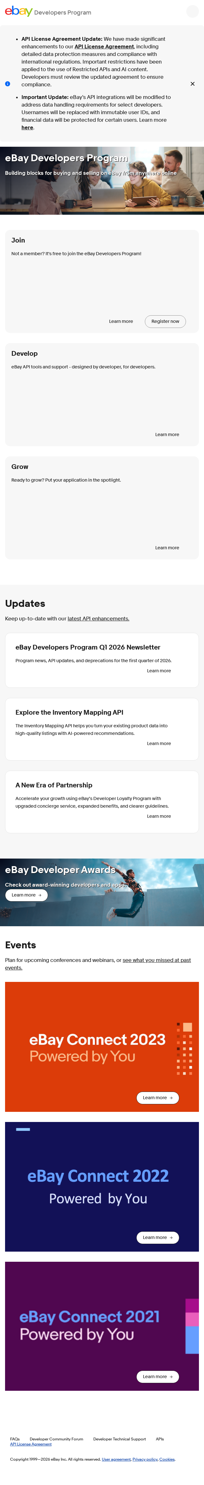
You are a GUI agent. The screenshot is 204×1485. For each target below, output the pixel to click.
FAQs (15, 1438)
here (27, 127)
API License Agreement (104, 46)
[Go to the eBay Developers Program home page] (48, 11)
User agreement (116, 1459)
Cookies (167, 1459)
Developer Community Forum (56, 1438)
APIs (160, 1438)
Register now (165, 321)
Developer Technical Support (119, 1438)
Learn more (121, 321)
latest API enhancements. (98, 618)
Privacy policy (145, 1459)
